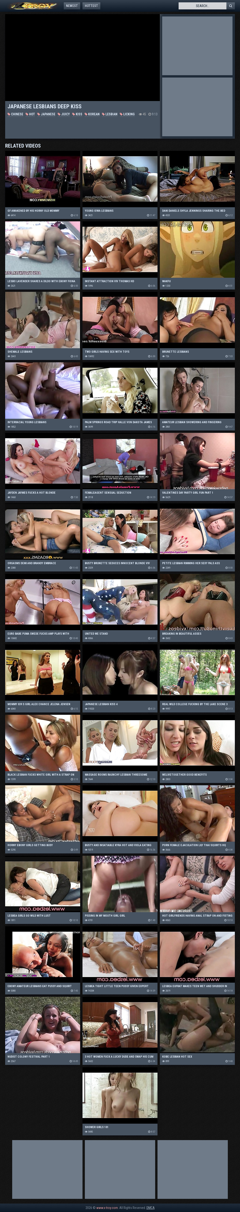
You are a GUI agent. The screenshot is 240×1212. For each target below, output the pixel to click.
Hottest (91, 6)
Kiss (77, 114)
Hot (30, 114)
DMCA (150, 1208)
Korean (92, 114)
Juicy (64, 114)
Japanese (46, 114)
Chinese (15, 114)
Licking (127, 114)
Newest (72, 6)
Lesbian (109, 114)
